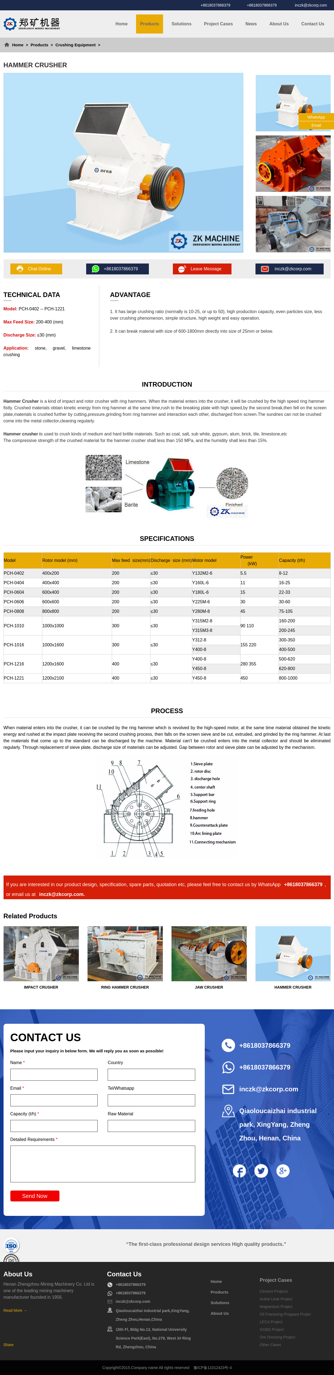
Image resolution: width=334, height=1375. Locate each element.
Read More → (15, 1310)
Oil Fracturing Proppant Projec (285, 1314)
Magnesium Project (276, 1306)
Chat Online (39, 268)
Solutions (181, 24)
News (251, 24)
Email (17, 1088)
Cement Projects (274, 1291)
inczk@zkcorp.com (311, 5)
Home (122, 24)
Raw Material (120, 1113)
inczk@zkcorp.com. (62, 894)
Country (115, 1062)
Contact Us (312, 24)
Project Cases (218, 24)
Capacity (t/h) (24, 1113)
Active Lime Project (276, 1299)
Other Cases (270, 1345)
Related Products (30, 916)
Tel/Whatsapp (121, 1088)
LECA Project (271, 1322)
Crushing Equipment (75, 45)
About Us (279, 24)
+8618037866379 (215, 5)
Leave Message (206, 268)
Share (9, 1345)
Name (17, 1062)
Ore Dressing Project (277, 1337)
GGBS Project (272, 1329)
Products (149, 24)
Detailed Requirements (34, 1139)
